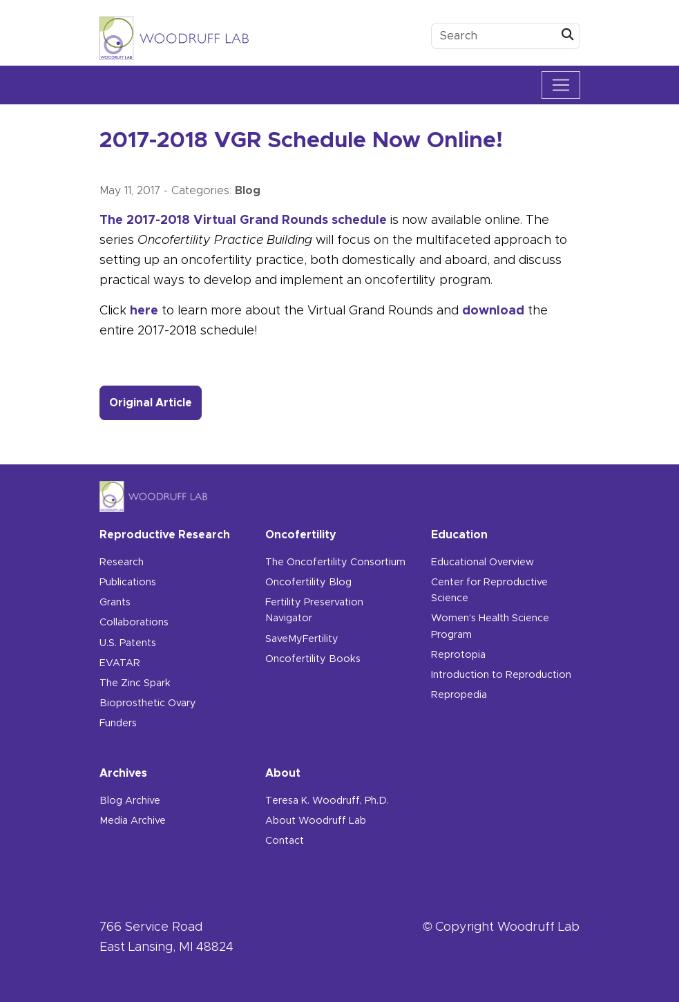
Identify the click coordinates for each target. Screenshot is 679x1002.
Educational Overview (482, 562)
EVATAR (119, 663)
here (144, 311)
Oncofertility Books (313, 659)
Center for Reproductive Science (489, 590)
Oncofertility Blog (308, 582)
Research (121, 562)
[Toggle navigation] (561, 85)
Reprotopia (458, 655)
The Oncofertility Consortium (335, 562)
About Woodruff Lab (315, 821)
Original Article (155, 401)
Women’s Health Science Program (490, 626)
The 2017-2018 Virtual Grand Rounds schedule (243, 220)
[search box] (494, 36)
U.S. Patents (127, 643)
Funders (118, 723)
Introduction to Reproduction (501, 675)
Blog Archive (129, 801)
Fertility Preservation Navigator (314, 610)
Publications (127, 582)
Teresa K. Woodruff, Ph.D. (327, 801)
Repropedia (459, 695)
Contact (284, 841)
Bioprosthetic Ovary (147, 703)
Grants (115, 602)
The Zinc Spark (135, 683)
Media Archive (132, 821)
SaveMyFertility (301, 639)
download (493, 311)
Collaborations (134, 622)
